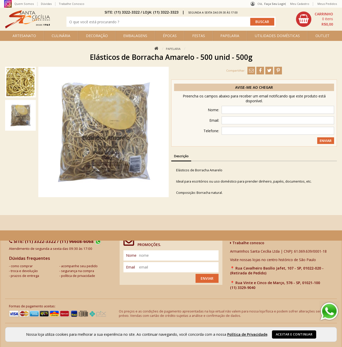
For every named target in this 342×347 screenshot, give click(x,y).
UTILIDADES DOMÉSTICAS (277, 35)
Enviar (207, 278)
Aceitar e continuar (294, 334)
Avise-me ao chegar (254, 87)
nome (131, 255)
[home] (27, 27)
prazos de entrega (25, 276)
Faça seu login (275, 4)
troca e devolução (24, 271)
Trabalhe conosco (247, 242)
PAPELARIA (229, 35)
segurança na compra (77, 271)
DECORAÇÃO (97, 35)
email (130, 267)
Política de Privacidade (247, 334)
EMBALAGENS (135, 35)
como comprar (22, 266)
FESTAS (198, 35)
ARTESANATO (24, 35)
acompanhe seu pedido (79, 266)
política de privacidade (78, 276)
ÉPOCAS (170, 35)
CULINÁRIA (61, 35)
